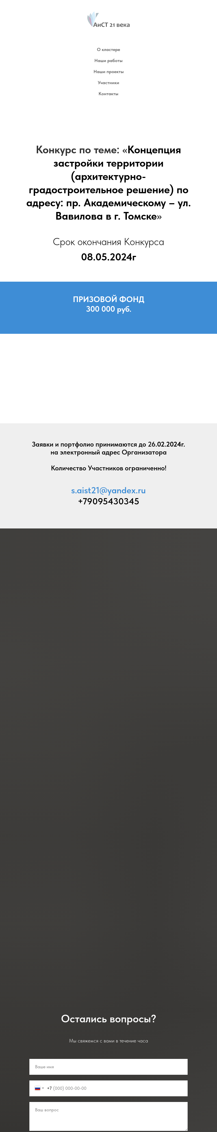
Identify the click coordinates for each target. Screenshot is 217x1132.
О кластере (108, 49)
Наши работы (108, 60)
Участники (108, 82)
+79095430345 (108, 501)
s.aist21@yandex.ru (108, 490)
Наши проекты (109, 71)
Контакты (108, 93)
